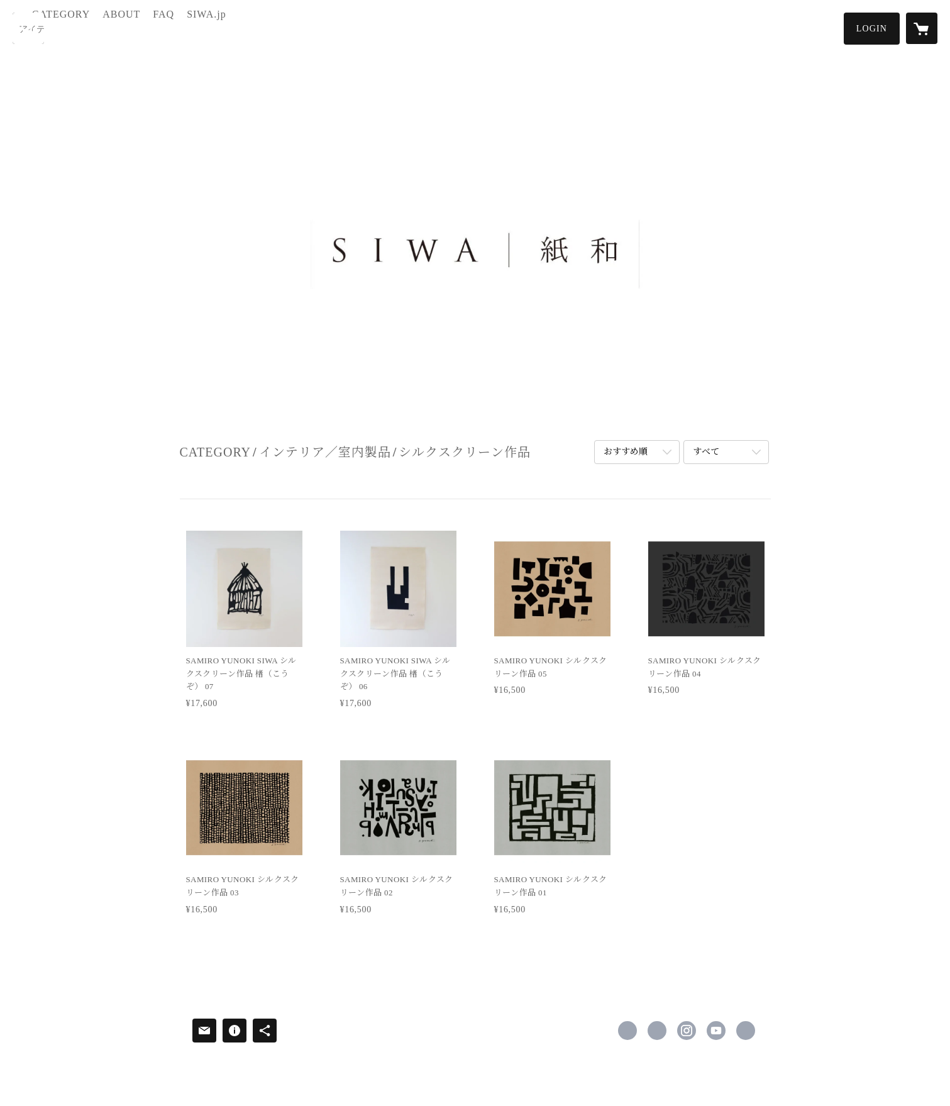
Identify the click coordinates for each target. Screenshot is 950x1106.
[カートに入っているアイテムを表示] (921, 28)
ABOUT (171, 27)
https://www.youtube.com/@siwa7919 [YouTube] (716, 1030)
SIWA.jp (256, 27)
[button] (872, 29)
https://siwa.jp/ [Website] (745, 1030)
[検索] (28, 28)
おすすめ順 (626, 451)
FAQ (213, 27)
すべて (706, 451)
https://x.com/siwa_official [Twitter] (657, 1030)
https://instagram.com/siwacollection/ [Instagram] (686, 1030)
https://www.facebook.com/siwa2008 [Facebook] (627, 1030)
